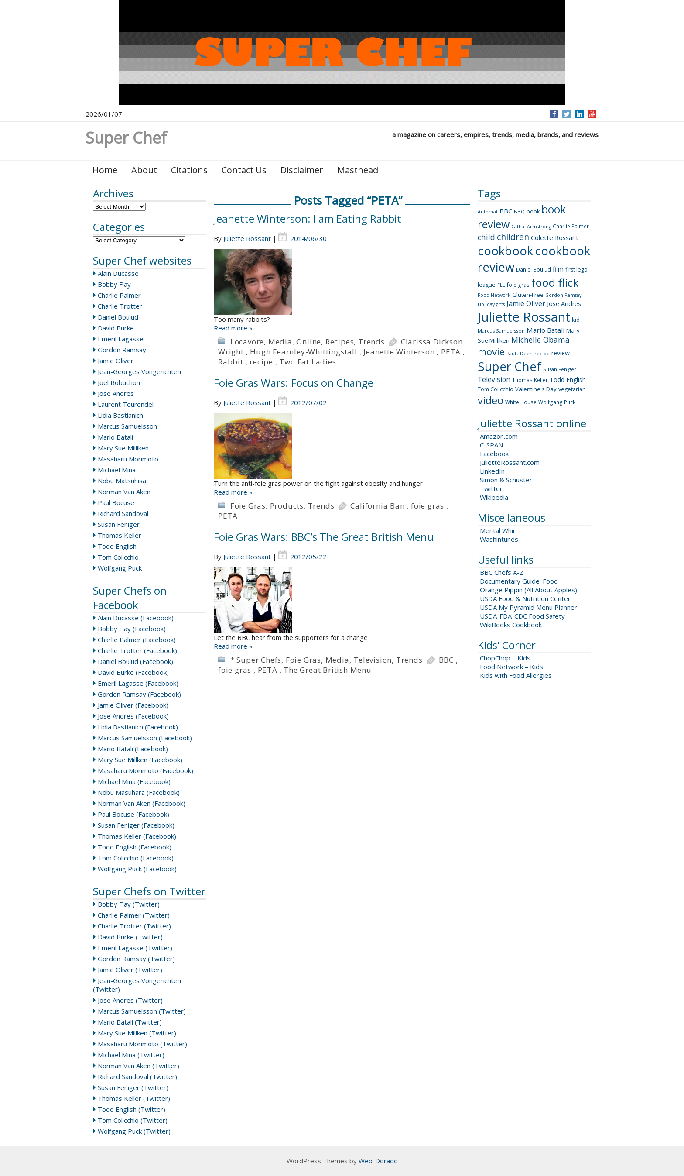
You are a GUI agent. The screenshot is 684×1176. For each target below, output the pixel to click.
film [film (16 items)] (558, 269)
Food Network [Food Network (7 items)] (494, 295)
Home (104, 170)
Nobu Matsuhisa (122, 480)
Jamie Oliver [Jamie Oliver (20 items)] (525, 303)
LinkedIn (492, 471)
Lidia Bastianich (120, 415)
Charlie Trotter (120, 306)
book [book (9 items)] (533, 211)
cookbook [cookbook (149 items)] (505, 251)
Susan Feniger (119, 524)
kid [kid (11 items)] (576, 319)
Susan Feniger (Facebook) (136, 825)
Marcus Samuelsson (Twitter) (142, 1011)
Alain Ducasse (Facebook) (136, 617)
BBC (446, 660)
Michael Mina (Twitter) (131, 1054)
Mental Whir (498, 530)
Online (308, 342)
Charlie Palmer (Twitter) (134, 915)
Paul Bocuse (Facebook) (133, 814)
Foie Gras (248, 506)
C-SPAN (491, 444)
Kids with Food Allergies (516, 675)
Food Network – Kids (511, 666)
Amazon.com (499, 436)
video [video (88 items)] (490, 400)
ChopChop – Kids (505, 657)
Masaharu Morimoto (128, 458)
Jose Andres (116, 393)
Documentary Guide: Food (519, 581)
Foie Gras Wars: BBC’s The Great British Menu (324, 537)
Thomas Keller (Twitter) (134, 1098)
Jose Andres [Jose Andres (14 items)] (564, 303)
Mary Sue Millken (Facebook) (140, 759)
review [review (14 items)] (560, 353)
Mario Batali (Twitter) (130, 1022)
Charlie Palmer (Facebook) (137, 639)
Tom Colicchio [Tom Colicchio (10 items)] (495, 389)
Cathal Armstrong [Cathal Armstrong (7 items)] (531, 227)
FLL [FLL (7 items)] (501, 285)
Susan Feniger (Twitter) (133, 1087)
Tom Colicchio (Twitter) (133, 1120)
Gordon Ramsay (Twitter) (136, 958)
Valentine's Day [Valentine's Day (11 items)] (536, 389)
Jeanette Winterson (398, 352)
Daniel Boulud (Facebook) (135, 661)
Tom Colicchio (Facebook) (136, 857)
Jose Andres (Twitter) (130, 1000)
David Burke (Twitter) (130, 936)
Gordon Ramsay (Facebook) (139, 694)
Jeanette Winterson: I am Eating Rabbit (307, 218)
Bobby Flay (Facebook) (132, 628)
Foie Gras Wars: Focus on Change (293, 382)
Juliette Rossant (247, 238)
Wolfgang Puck (120, 568)
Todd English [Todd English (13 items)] (568, 379)
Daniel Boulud (118, 317)
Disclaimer (301, 170)
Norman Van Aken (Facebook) (141, 803)
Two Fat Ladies (307, 362)
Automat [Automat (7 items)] (488, 212)
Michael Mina (117, 469)
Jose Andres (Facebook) (133, 716)
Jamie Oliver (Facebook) (133, 705)
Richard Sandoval (123, 513)
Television (372, 660)
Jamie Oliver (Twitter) (130, 969)
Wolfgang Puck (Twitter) (134, 1131)
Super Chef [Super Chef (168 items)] (509, 366)
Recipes (339, 342)
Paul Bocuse (116, 502)
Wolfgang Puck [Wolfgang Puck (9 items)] (556, 402)
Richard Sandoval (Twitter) (137, 1076)
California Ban (377, 506)
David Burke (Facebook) (133, 672)
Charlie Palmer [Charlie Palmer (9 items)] (571, 226)
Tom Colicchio (118, 557)
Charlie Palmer (119, 295)
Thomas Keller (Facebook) (137, 836)
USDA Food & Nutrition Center (525, 598)
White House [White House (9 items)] (521, 402)
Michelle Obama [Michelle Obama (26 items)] (540, 339)
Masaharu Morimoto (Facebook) (145, 770)
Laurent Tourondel (126, 404)
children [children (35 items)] (513, 237)
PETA (451, 352)
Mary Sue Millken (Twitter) (137, 1032)
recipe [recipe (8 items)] (542, 353)
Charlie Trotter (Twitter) (134, 926)
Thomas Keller (119, 535)
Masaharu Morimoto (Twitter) (142, 1043)
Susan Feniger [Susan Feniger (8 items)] (559, 369)
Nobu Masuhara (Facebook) (139, 792)
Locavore (247, 342)
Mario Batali (115, 437)
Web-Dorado (378, 1160)
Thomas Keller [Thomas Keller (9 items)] (530, 380)
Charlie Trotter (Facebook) (137, 650)
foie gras (427, 506)
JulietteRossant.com (510, 462)
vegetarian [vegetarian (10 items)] (572, 389)
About (144, 170)
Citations (189, 170)
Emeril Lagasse (121, 338)
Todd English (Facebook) (134, 846)
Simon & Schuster (506, 479)
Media (280, 342)
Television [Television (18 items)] (494, 379)
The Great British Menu (328, 670)
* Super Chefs (255, 660)
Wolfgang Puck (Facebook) (137, 868)
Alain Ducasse (118, 273)
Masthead (357, 170)
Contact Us (244, 170)
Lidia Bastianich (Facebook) (138, 726)
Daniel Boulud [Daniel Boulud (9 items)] (533, 269)
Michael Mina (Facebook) (134, 781)
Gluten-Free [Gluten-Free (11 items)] (528, 295)
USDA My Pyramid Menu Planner (528, 607)
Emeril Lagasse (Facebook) (138, 683)
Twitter (491, 488)
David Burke (116, 327)
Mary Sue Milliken (123, 448)
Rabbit (230, 362)
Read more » (233, 327)
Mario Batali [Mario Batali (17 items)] (545, 330)
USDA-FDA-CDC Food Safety (522, 616)
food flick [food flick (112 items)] (554, 282)
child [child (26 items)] (486, 237)
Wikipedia (494, 497)
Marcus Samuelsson (127, 426)
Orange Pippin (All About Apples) (528, 589)
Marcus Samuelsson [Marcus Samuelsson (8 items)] (501, 330)
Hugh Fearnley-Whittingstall (303, 352)
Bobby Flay (114, 284)
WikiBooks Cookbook (511, 624)
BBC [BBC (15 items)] (505, 210)
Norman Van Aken (124, 491)
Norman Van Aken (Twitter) (138, 1065)
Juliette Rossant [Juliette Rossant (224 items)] (524, 317)
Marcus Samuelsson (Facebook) (145, 737)
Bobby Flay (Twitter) (129, 904)
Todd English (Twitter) (131, 1109)
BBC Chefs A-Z (501, 572)
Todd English (117, 546)
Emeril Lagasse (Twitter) (135, 947)
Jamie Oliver (115, 360)
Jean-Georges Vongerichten (139, 371)
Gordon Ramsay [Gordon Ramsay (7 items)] (563, 295)
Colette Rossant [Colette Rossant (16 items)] (554, 237)
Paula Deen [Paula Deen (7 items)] (519, 354)
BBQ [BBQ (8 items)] (519, 211)
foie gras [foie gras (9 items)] (518, 285)
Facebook (494, 453)
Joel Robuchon (119, 382)
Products (287, 506)
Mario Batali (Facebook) (133, 748)
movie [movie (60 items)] (491, 351)
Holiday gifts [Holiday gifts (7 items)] (491, 304)
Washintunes (499, 539)
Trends (371, 342)
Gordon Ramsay (122, 349)
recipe (261, 362)
